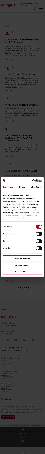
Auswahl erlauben (22, 265)
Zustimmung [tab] (8, 187)
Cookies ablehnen (22, 272)
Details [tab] (22, 187)
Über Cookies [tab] (36, 187)
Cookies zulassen (22, 258)
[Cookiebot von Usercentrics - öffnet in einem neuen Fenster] (32, 180)
